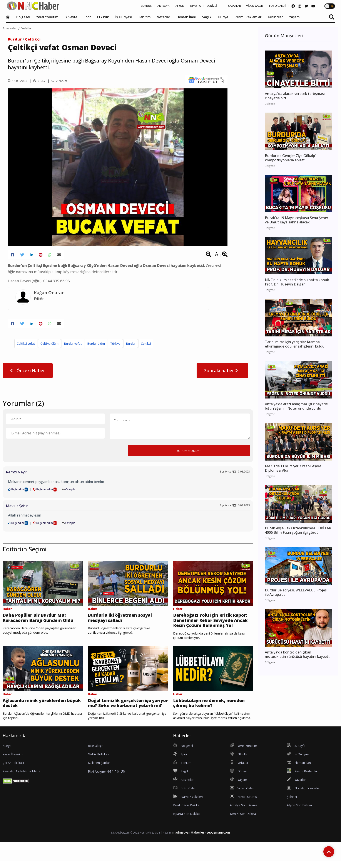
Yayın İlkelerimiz (14, 774)
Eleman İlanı (186, 17)
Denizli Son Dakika (243, 833)
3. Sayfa (71, 17)
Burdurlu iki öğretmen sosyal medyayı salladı (126, 622)
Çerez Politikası (13, 782)
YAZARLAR (219, 6)
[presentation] (39, 453)
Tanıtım (144, 17)
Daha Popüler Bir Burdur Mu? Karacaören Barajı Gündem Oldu (40, 625)
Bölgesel (23, 17)
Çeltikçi (33, 39)
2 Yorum (60, 81)
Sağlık (206, 17)
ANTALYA (133, 6)
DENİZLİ (193, 6)
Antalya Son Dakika (243, 824)
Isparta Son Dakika (186, 833)
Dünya (223, 17)
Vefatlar (163, 17)
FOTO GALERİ (272, 6)
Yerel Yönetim (47, 17)
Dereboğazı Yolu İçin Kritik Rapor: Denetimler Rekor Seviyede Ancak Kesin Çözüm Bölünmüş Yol (211, 628)
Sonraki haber (222, 373)
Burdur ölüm (96, 346)
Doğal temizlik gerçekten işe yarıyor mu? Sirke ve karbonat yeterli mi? (127, 718)
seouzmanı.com (218, 852)
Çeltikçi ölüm (49, 346)
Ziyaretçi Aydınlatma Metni (21, 790)
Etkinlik (103, 17)
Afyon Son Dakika (299, 824)
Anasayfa (9, 28)
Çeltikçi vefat (26, 346)
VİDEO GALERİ (245, 6)
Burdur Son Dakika (186, 824)
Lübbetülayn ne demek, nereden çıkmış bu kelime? (208, 715)
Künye (7, 765)
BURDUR (112, 6)
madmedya (180, 852)
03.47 (39, 81)
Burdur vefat (73, 346)
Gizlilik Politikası (99, 774)
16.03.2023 (17, 81)
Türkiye (115, 346)
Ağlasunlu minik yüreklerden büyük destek (41, 715)
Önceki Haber (27, 373)
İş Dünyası (123, 17)
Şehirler (292, 816)
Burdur (15, 39)
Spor (87, 17)
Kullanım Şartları (99, 782)
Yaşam (294, 17)
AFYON (153, 6)
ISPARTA (173, 6)
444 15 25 (116, 791)
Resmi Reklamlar (247, 17)
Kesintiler (275, 17)
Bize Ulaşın (95, 765)
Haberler (197, 852)
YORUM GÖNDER (188, 453)
